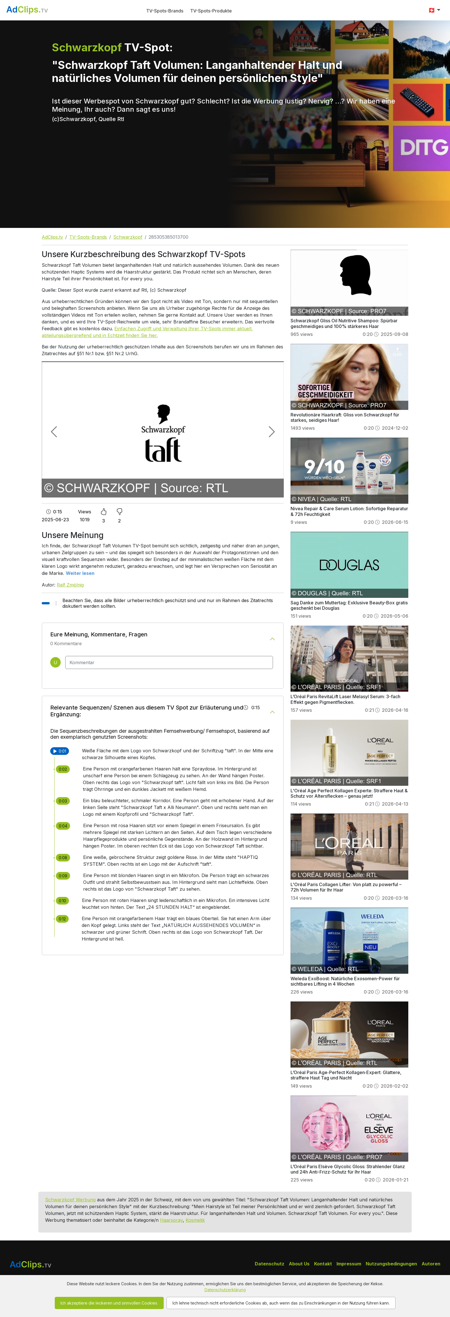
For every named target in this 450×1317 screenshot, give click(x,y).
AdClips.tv (52, 237)
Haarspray (171, 1220)
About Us (299, 1264)
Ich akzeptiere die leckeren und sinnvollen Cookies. (109, 1303)
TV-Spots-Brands (164, 11)
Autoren (431, 1264)
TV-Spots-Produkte (211, 11)
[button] (434, 10)
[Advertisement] (225, 185)
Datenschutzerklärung (225, 1289)
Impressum (349, 1264)
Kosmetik (195, 1220)
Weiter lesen (80, 573)
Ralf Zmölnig (70, 585)
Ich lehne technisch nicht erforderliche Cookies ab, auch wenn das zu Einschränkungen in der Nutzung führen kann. (281, 1303)
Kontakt (323, 1264)
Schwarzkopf (127, 237)
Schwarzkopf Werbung (70, 1199)
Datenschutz (269, 1264)
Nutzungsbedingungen (391, 1264)
